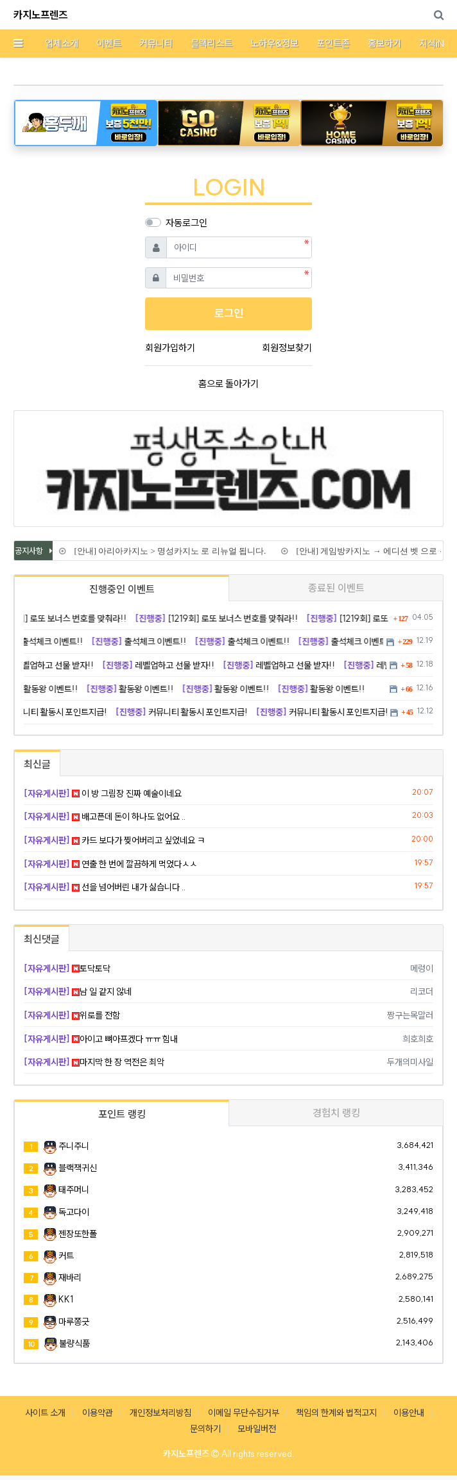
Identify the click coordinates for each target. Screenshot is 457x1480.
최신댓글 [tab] (42, 939)
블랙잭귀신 (77, 1168)
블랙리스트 (211, 43)
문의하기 (205, 1428)
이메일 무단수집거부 (243, 1412)
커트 (66, 1255)
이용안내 (408, 1412)
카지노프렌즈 (40, 14)
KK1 (65, 1299)
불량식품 (74, 1343)
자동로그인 (186, 223)
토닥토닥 (67, 968)
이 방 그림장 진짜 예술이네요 (103, 793)
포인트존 (333, 43)
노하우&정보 (274, 43)
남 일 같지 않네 (78, 991)
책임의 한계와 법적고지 (336, 1412)
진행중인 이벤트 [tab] (122, 589)
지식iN (431, 43)
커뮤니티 (156, 43)
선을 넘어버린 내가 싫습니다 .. (104, 887)
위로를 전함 (72, 1015)
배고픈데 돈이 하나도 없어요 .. (104, 816)
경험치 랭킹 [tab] (336, 1112)
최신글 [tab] (37, 764)
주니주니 (73, 1146)
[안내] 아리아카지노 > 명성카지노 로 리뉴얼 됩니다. (168, 551)
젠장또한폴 (77, 1234)
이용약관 (97, 1412)
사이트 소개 (45, 1412)
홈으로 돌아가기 (228, 384)
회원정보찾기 (287, 348)
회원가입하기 (170, 348)
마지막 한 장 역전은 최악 (94, 1062)
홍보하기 (384, 43)
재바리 (70, 1277)
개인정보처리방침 (160, 1412)
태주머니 (73, 1189)
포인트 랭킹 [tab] (122, 1114)
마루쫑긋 (73, 1321)
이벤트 (108, 43)
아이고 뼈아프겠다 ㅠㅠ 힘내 (101, 1039)
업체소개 (61, 43)
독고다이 (73, 1212)
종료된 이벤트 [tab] (336, 587)
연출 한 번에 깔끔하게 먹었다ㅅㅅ (110, 864)
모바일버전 (256, 1428)
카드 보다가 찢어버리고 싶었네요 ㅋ (114, 840)
